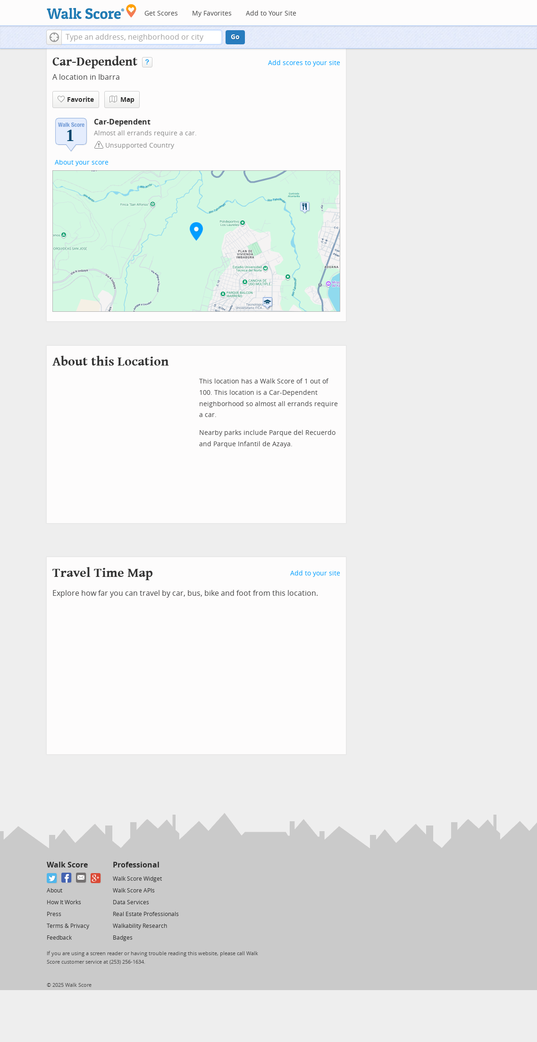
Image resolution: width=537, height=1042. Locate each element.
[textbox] (141, 37)
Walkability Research (140, 926)
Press (54, 914)
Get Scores (161, 13)
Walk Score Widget (137, 878)
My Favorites (212, 13)
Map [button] (121, 99)
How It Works (64, 902)
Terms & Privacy (68, 926)
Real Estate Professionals (146, 914)
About (54, 890)
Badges (123, 937)
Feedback (59, 937)
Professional (136, 864)
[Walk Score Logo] (92, 11)
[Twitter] (52, 878)
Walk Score (67, 864)
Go (235, 37)
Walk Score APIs (134, 890)
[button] (54, 37)
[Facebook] (66, 878)
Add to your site (315, 573)
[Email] (81, 878)
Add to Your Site (271, 13)
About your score (82, 162)
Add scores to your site (304, 63)
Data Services (131, 902)
